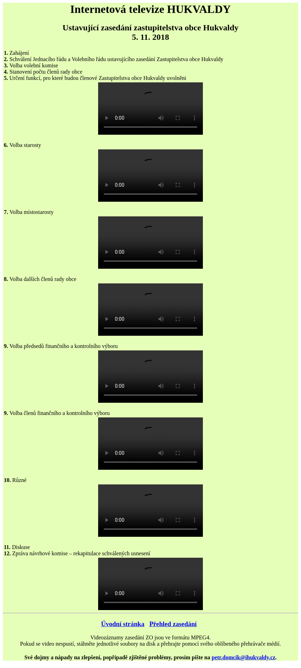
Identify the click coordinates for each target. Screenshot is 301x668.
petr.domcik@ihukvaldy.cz (243, 657)
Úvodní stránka (122, 624)
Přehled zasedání (173, 624)
